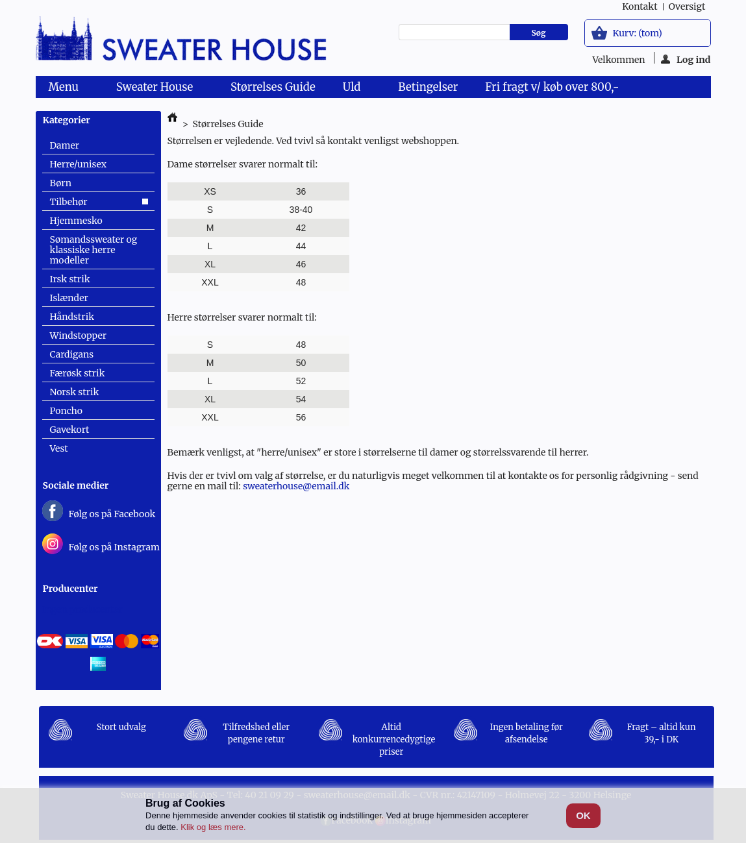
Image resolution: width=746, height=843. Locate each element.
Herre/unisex (78, 164)
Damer (65, 145)
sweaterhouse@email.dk (296, 486)
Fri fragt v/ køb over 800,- (552, 87)
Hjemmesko (76, 220)
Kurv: (637, 33)
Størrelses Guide (273, 87)
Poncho (66, 411)
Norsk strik (74, 392)
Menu (66, 89)
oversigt (687, 6)
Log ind (686, 59)
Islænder (69, 298)
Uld (354, 89)
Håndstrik (72, 317)
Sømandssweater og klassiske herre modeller (94, 250)
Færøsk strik (77, 373)
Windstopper (78, 335)
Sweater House (157, 89)
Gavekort (70, 429)
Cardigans (72, 354)
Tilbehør (69, 202)
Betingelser (428, 87)
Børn (60, 183)
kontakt (639, 6)
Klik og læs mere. (212, 827)
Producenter (70, 588)
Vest (59, 448)
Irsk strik (70, 279)
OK (583, 815)
